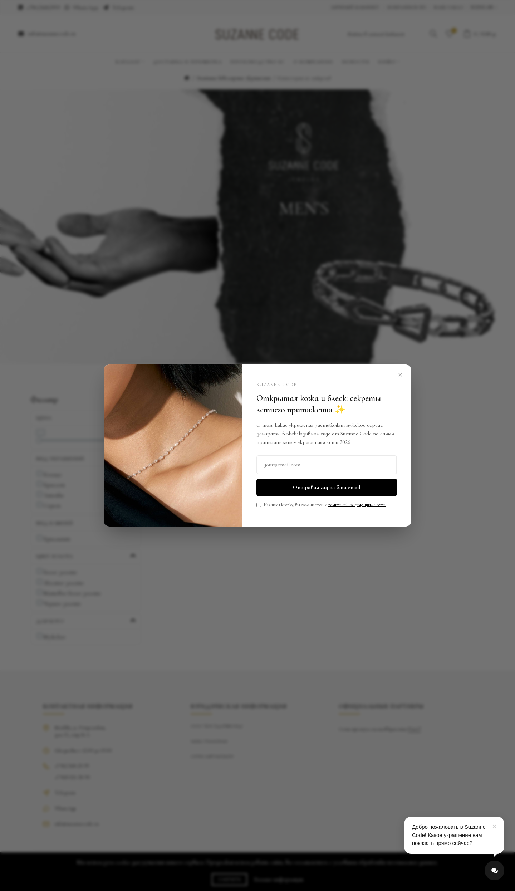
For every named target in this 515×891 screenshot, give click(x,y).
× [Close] (400, 374)
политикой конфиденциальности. (357, 504)
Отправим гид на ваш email (326, 487)
